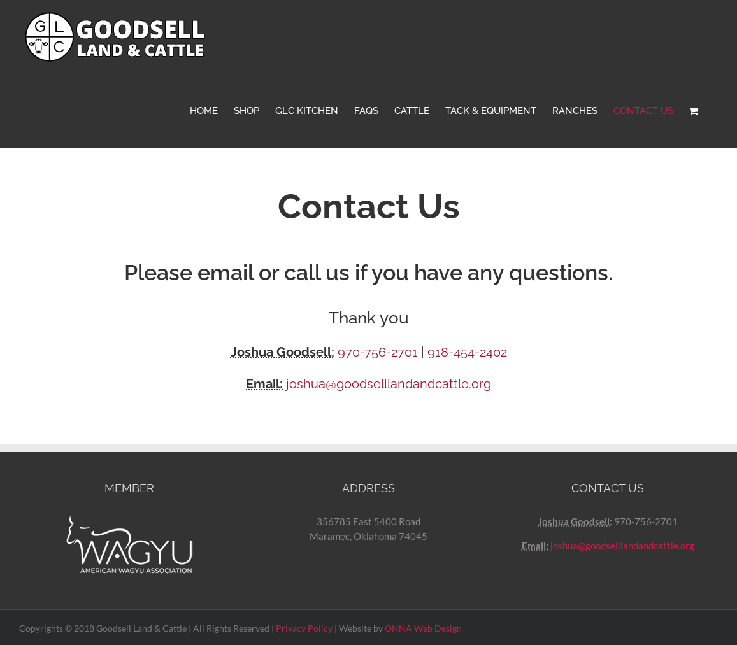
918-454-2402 (467, 352)
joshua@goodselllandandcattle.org (388, 384)
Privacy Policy (304, 628)
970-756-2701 (378, 352)
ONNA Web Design (423, 628)
